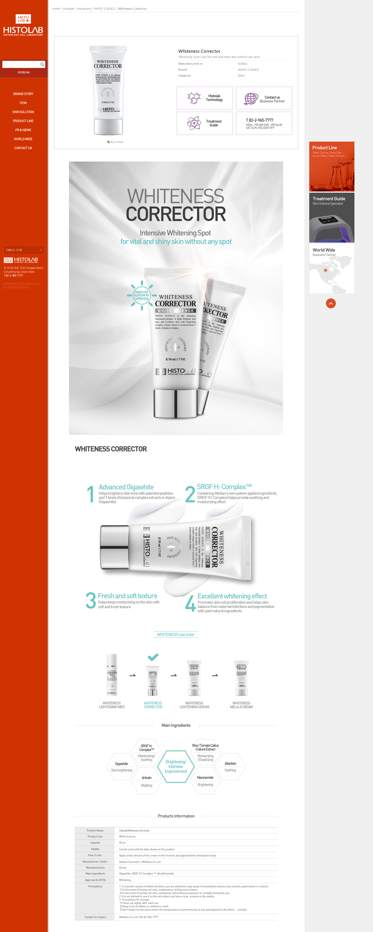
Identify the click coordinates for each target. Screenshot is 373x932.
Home (56, 8)
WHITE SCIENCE (104, 8)
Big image (115, 142)
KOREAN (23, 72)
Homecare (84, 8)
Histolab (68, 8)
